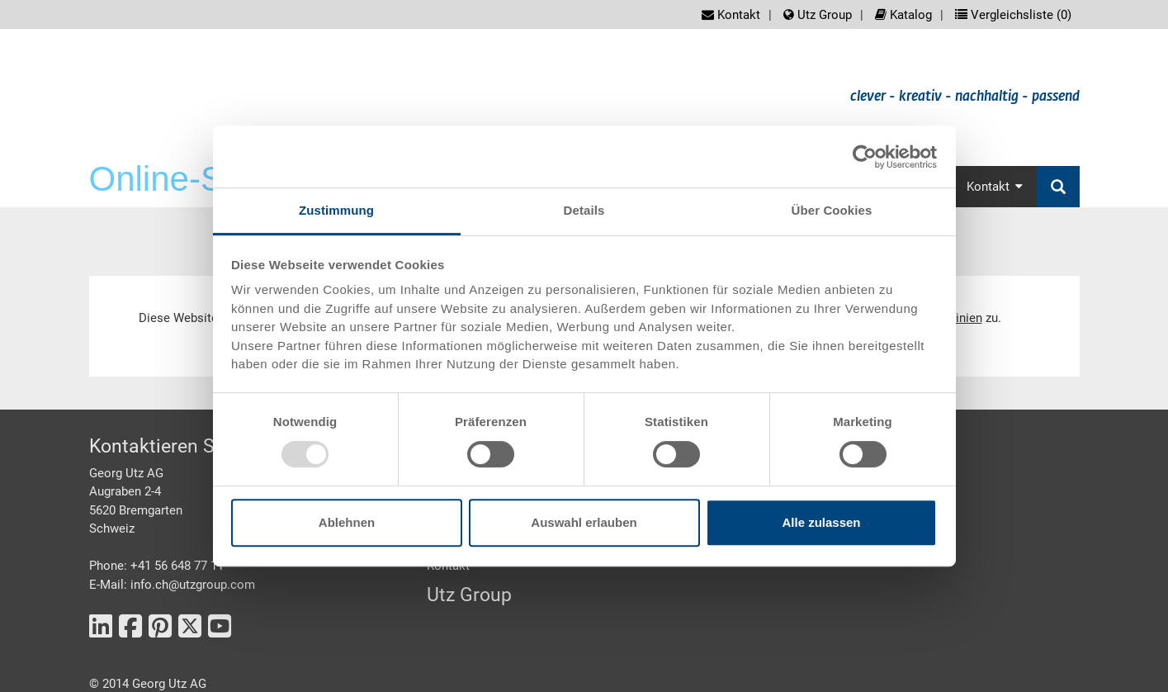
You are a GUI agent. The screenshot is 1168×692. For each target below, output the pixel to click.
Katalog (903, 14)
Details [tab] (584, 210)
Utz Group (817, 14)
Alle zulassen (821, 522)
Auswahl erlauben (583, 522)
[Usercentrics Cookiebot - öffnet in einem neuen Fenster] (864, 157)
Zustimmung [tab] (336, 210)
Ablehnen (347, 522)
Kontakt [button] (995, 186)
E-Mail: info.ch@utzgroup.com (172, 584)
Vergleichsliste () (1013, 14)
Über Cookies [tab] (832, 210)
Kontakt (731, 14)
